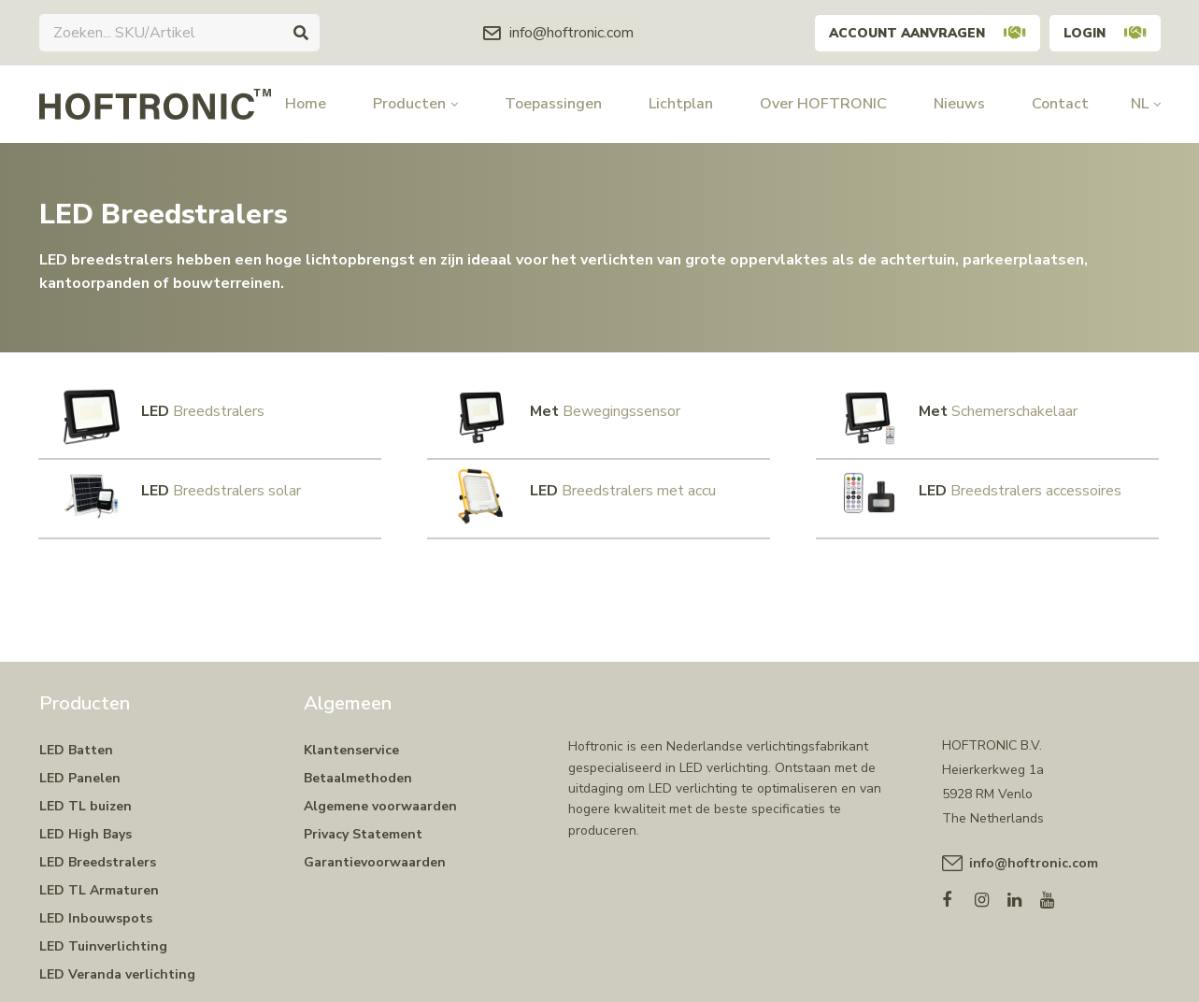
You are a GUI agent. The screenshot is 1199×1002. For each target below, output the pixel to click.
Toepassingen (553, 103)
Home (305, 103)
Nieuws (959, 103)
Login (1104, 32)
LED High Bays (85, 824)
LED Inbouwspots (95, 908)
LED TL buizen (85, 796)
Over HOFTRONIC (823, 103)
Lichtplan (681, 103)
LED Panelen (80, 768)
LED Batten (76, 740)
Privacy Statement (363, 824)
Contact (1060, 103)
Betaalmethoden (358, 768)
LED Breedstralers (97, 852)
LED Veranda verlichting (117, 964)
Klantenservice (351, 740)
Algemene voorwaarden (380, 796)
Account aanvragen (920, 32)
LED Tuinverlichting (103, 936)
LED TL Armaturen (99, 880)
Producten (415, 103)
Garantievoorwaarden (375, 852)
